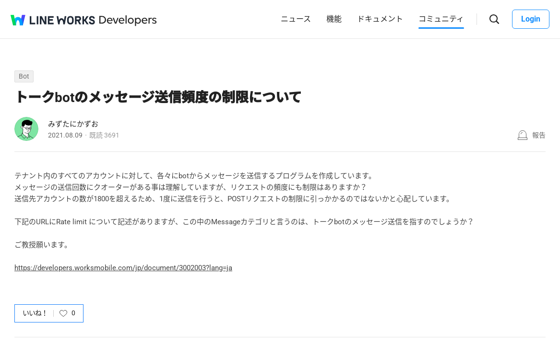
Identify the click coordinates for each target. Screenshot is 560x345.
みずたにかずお (73, 124)
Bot (24, 76)
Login (530, 18)
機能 (334, 18)
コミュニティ (441, 18)
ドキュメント (380, 18)
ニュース (296, 18)
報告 (539, 135)
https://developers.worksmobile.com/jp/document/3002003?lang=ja (123, 268)
